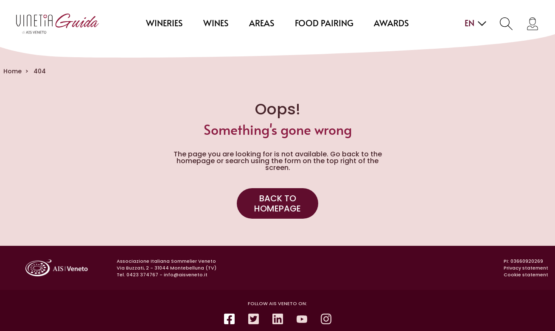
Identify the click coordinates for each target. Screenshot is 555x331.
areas (262, 23)
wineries (164, 23)
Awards (391, 23)
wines (216, 23)
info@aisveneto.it (185, 274)
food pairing (324, 23)
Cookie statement (526, 274)
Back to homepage (277, 203)
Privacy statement (526, 267)
